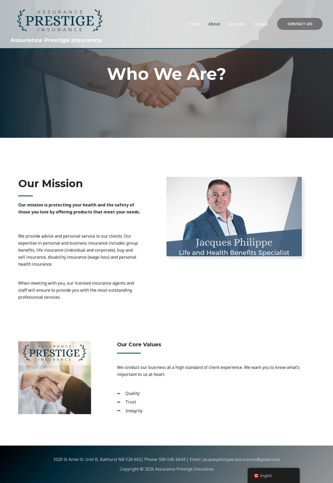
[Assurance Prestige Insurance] (59, 20)
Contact (260, 24)
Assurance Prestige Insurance (56, 40)
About (214, 24)
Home (194, 24)
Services (236, 24)
